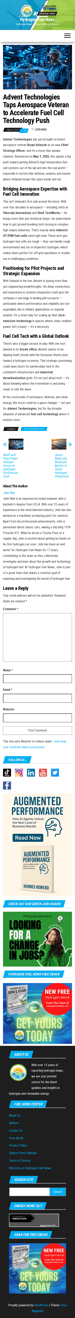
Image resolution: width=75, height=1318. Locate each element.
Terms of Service (20, 1160)
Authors (14, 1123)
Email (7, 690)
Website (8, 709)
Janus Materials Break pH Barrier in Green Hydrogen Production (62, 465)
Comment (10, 609)
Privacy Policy (18, 1145)
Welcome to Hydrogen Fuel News (30, 1168)
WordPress (41, 1305)
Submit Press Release (23, 1153)
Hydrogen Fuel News (37, 19)
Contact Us (16, 1130)
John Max (41, 129)
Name (8, 670)
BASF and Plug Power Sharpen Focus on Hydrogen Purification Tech (10, 465)
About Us (14, 1115)
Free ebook (16, 1138)
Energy (43, 1225)
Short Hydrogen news (34, 429)
